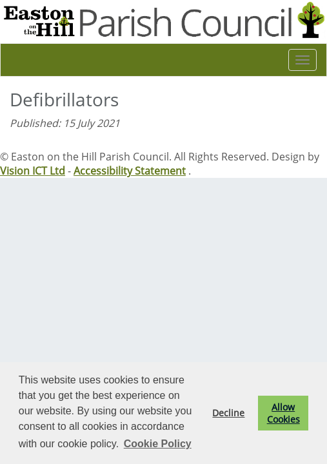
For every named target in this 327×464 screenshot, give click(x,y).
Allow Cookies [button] (283, 413)
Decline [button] (228, 413)
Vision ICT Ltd (32, 171)
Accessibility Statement (130, 171)
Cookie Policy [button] (158, 443)
